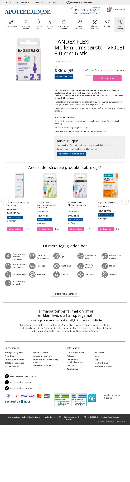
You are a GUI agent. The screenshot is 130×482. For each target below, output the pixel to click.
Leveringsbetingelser (14, 358)
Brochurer (99, 352)
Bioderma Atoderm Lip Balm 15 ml (27, 203)
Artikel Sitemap (112, 391)
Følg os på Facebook (17, 379)
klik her (98, 320)
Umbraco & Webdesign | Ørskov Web (111, 419)
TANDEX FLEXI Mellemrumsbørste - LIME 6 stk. (57, 205)
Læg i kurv (107, 78)
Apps (97, 358)
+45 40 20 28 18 (53, 320)
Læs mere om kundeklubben (71, 154)
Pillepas (70, 355)
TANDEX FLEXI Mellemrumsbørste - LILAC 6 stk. (87, 205)
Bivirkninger (72, 365)
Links (97, 355)
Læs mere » (21, 209)
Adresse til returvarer (42, 355)
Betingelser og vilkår (14, 352)
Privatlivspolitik (12, 355)
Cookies (70, 362)
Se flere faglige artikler (65, 293)
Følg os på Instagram (18, 385)
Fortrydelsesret (11, 365)
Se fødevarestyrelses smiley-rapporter (45, 359)
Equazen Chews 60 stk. (119, 202)
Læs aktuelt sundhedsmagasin (81, 358)
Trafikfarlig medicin (104, 365)
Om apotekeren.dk (75, 352)
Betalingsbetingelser (14, 362)
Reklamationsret (40, 352)
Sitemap (108, 394)
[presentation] (5, 201)
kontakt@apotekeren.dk (20, 373)
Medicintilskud (101, 362)
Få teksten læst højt (42, 364)
